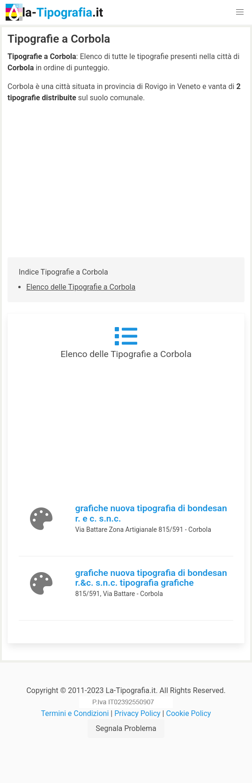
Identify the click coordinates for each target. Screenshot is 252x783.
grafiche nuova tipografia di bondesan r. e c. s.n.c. (151, 513)
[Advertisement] (126, 180)
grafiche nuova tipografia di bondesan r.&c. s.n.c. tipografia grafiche (151, 578)
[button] (240, 12)
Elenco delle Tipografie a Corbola (80, 287)
